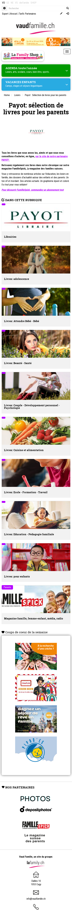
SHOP (33, 2)
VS (16, 2)
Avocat (13, 13)
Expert (5, 13)
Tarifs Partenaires (27, 13)
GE (7, 2)
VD (3, 2)
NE (12, 2)
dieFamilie (24, 2)
